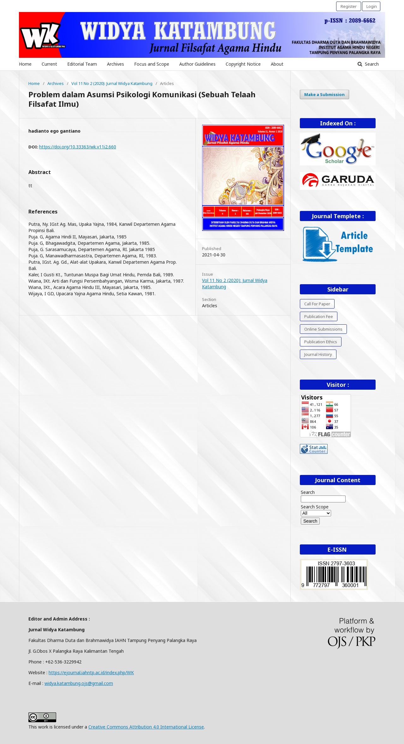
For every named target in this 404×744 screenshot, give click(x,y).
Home (25, 64)
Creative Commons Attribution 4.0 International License (146, 727)
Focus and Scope (151, 64)
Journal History (318, 354)
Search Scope (316, 510)
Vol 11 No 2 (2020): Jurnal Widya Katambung (111, 83)
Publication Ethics (320, 342)
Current (49, 64)
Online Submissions (323, 329)
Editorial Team (82, 64)
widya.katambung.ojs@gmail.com (79, 683)
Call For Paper (317, 304)
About (277, 64)
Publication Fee (318, 316)
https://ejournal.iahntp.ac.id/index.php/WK (91, 672)
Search (371, 64)
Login (371, 6)
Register (349, 6)
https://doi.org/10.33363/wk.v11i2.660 (77, 147)
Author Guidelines (197, 64)
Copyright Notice (243, 64)
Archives (115, 64)
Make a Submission (324, 94)
